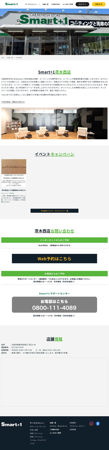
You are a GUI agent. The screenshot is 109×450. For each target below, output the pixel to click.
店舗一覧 (46, 4)
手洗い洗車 (34, 430)
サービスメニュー (31, 4)
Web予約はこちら (54, 258)
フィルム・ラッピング (38, 440)
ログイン (82, 4)
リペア (32, 443)
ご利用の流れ (55, 4)
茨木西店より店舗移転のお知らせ (14, 190)
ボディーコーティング (38, 426)
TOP (2, 58)
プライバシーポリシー (78, 426)
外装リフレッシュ (36, 437)
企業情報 (73, 429)
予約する (98, 4)
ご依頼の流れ (54, 429)
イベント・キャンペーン (58, 426)
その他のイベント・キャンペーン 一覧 (54, 211)
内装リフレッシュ (36, 433)
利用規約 (73, 423)
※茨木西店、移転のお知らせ (13, 102)
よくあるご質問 (68, 4)
